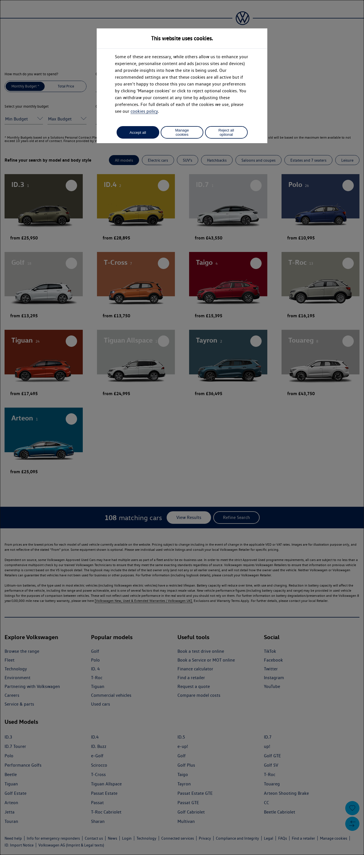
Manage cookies (182, 132)
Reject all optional (226, 132)
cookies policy (144, 111)
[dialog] (182, 427)
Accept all (138, 132)
